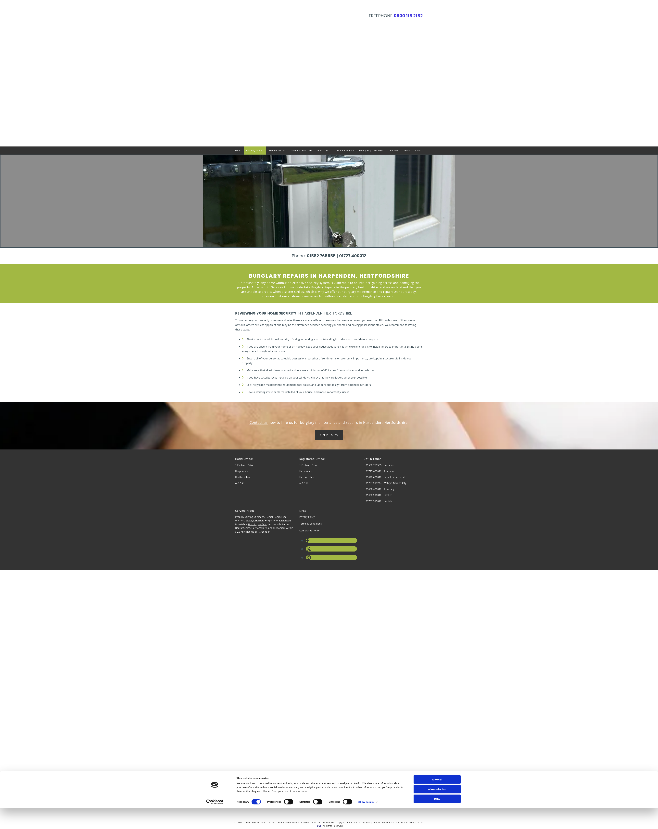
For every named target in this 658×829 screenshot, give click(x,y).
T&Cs (318, 825)
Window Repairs (277, 150)
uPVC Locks (323, 150)
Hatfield (388, 501)
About (407, 150)
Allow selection (437, 433)
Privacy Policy (307, 516)
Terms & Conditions (310, 523)
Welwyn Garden (255, 520)
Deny (437, 443)
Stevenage (389, 489)
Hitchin (252, 524)
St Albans (389, 471)
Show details (366, 446)
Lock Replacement (344, 150)
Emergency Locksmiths (371, 150)
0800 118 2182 (408, 16)
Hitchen (388, 495)
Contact (419, 150)
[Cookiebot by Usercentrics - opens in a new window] (214, 446)
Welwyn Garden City (395, 483)
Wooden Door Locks (301, 150)
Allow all (437, 424)
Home (238, 150)
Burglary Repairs (255, 150)
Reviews (394, 150)
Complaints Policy (309, 530)
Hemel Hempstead (394, 477)
